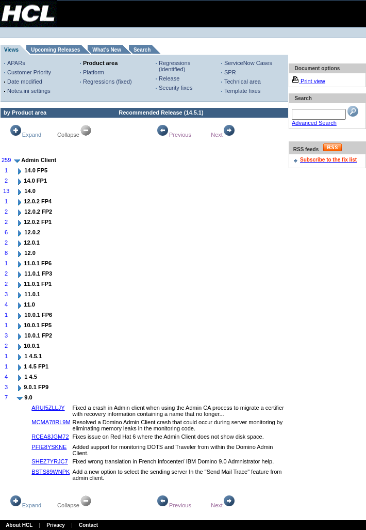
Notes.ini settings (29, 91)
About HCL (19, 525)
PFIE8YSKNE (48, 447)
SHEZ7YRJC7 (49, 461)
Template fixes (242, 91)
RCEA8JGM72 (50, 436)
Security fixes (175, 88)
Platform (93, 72)
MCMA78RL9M (50, 422)
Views (11, 50)
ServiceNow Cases (248, 63)
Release (169, 78)
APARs (16, 63)
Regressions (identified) (174, 66)
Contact (88, 525)
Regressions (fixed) (107, 81)
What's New (106, 50)
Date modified (24, 81)
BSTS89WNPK (50, 472)
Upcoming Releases (55, 50)
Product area (100, 63)
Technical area (242, 81)
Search (142, 50)
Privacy (55, 525)
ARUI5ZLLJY (47, 408)
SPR (230, 72)
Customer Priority (29, 72)
